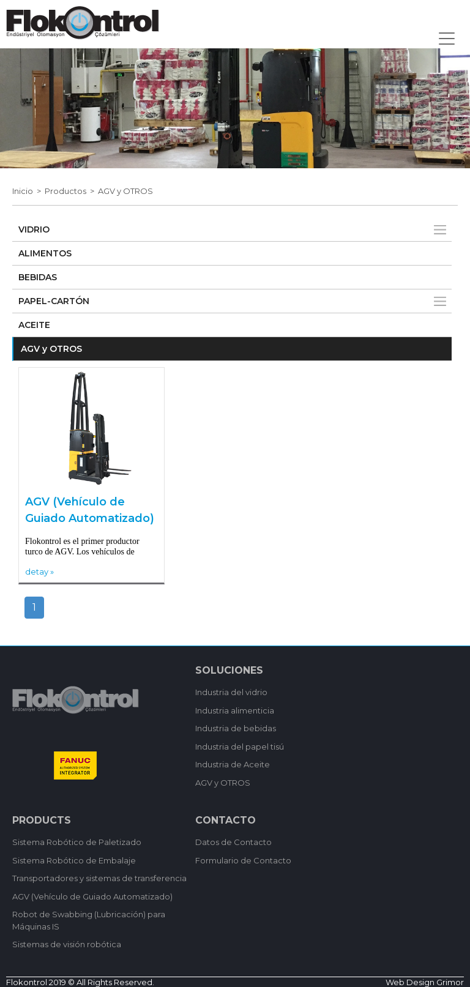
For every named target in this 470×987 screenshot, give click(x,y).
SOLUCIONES (229, 670)
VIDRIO (34, 229)
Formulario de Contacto (243, 860)
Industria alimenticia (234, 710)
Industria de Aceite (232, 764)
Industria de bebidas (235, 728)
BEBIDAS (37, 277)
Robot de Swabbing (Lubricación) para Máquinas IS (88, 920)
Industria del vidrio (231, 692)
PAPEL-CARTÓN (53, 301)
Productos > (71, 191)
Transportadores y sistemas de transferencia (99, 878)
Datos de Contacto (233, 842)
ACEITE (34, 324)
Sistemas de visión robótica (66, 944)
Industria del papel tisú (239, 746)
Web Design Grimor (425, 982)
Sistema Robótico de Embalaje (74, 860)
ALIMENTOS (45, 253)
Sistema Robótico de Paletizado (76, 842)
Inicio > (28, 191)
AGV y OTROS (125, 191)
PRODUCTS (41, 820)
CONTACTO (225, 820)
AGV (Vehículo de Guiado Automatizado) (89, 510)
